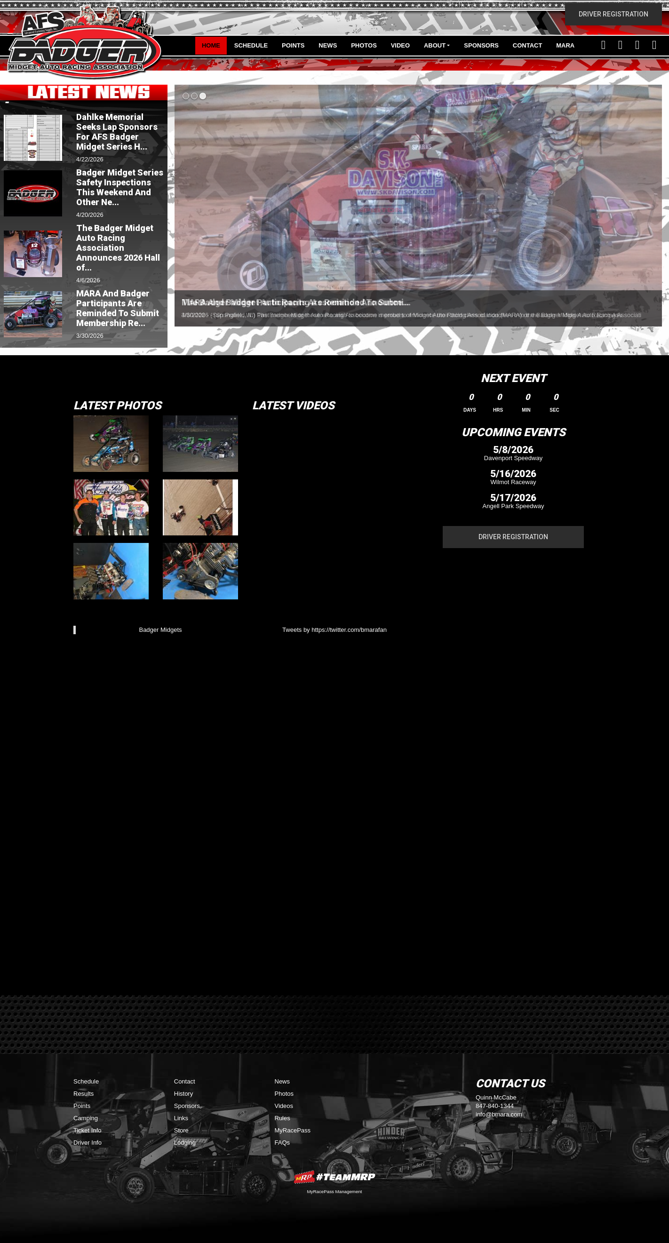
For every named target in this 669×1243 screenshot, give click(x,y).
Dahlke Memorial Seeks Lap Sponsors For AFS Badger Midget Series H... (117, 131)
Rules (282, 1118)
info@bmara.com (499, 1114)
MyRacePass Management (334, 1191)
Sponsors (481, 45)
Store (181, 1130)
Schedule (251, 45)
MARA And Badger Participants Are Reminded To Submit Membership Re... (117, 308)
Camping (85, 1118)
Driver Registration (613, 14)
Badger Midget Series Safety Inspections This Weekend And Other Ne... (119, 187)
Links (181, 1118)
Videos (284, 1105)
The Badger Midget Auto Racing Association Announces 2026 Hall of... (118, 247)
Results (83, 1093)
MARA (565, 45)
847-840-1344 (495, 1105)
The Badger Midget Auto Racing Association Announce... (295, 302)
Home (211, 45)
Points (293, 45)
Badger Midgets (160, 629)
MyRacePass (293, 1130)
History (183, 1093)
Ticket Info (87, 1130)
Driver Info (87, 1142)
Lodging (185, 1142)
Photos (364, 45)
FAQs (282, 1142)
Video (400, 45)
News (328, 45)
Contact (527, 45)
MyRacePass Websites (334, 1177)
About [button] (435, 45)
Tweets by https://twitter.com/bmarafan (334, 629)
